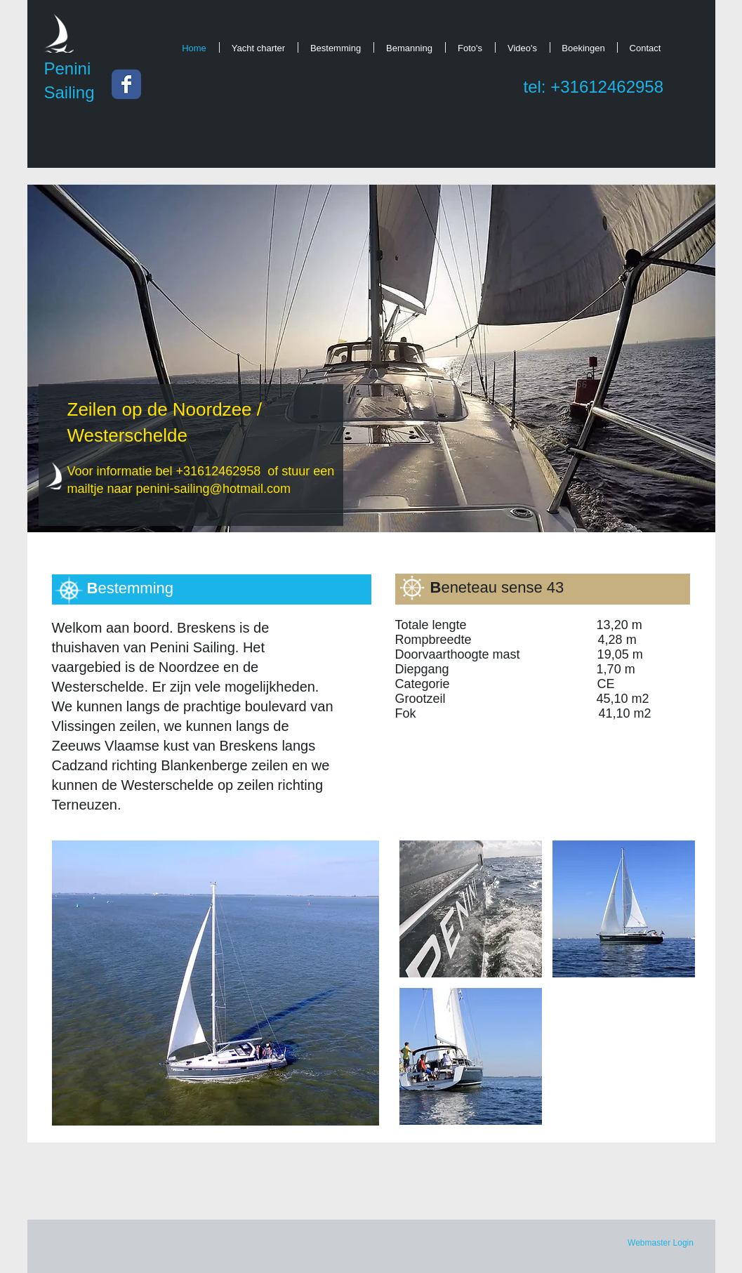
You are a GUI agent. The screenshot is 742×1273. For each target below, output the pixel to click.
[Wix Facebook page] (126, 84)
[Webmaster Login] (661, 1243)
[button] (215, 983)
